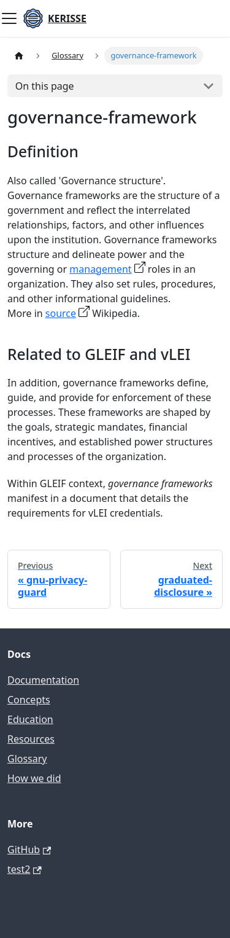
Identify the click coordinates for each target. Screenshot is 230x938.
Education (30, 719)
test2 (24, 869)
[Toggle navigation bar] (9, 18)
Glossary (27, 758)
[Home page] (19, 55)
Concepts (28, 699)
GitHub (29, 849)
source (60, 313)
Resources (31, 739)
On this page (44, 86)
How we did (34, 778)
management (100, 269)
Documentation (43, 680)
